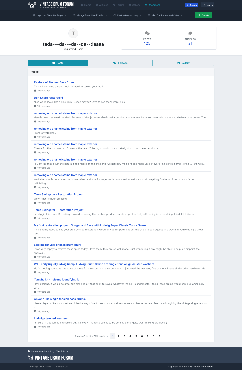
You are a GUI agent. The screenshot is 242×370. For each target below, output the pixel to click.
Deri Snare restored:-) (48, 97)
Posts (57, 62)
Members (152, 4)
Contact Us (62, 366)
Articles (102, 4)
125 (147, 43)
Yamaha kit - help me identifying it (56, 279)
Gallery (134, 4)
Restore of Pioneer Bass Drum (54, 82)
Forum (118, 4)
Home (86, 4)
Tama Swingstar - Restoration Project (59, 194)
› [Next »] (164, 336)
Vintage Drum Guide (40, 366)
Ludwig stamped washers (51, 318)
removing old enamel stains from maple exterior (65, 113)
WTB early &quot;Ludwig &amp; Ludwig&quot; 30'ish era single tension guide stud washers (94, 264)
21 (190, 43)
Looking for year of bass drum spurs (57, 244)
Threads (120, 62)
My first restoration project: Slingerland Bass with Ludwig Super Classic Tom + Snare (90, 225)
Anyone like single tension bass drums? (60, 299)
